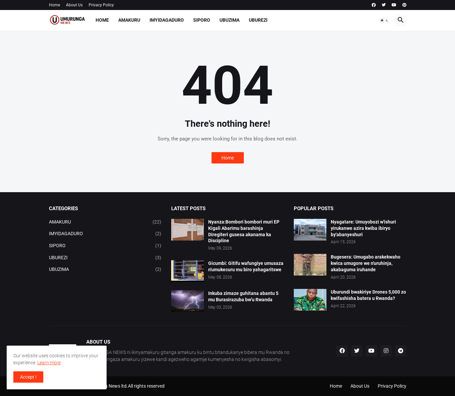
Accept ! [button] (28, 377)
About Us (74, 5)
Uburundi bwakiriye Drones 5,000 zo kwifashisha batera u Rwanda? (368, 295)
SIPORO (201, 20)
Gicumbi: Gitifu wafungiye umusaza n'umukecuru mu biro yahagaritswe (245, 266)
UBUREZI (258, 20)
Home (54, 5)
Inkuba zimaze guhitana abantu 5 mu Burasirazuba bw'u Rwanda (243, 296)
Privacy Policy (101, 5)
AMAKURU (129, 20)
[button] (384, 20)
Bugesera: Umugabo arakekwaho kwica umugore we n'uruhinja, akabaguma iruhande (365, 263)
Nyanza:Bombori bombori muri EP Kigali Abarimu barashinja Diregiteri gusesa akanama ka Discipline (243, 231)
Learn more (49, 362)
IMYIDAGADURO (167, 20)
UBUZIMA (229, 20)
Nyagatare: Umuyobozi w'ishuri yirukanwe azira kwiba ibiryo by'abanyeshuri (363, 228)
